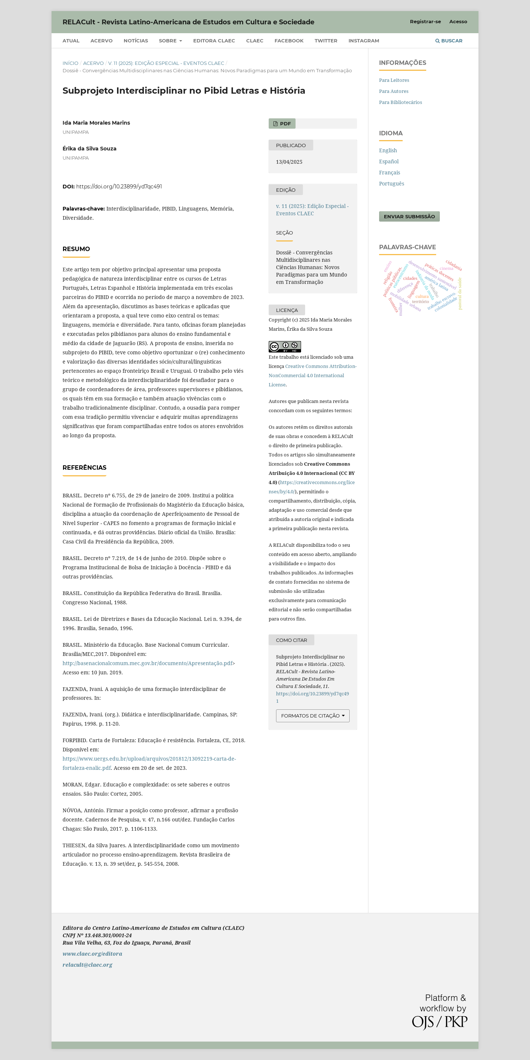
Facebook (289, 41)
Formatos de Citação (310, 716)
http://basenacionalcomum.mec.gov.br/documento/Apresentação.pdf (147, 663)
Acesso (458, 21)
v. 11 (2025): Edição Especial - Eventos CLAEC (166, 63)
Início (70, 63)
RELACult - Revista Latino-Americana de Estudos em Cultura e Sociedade (188, 22)
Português (391, 183)
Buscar (449, 41)
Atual (71, 41)
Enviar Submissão (409, 216)
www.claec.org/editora (92, 953)
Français (389, 172)
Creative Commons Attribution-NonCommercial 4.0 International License (313, 375)
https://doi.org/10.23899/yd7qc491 (119, 186)
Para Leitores (394, 80)
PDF (285, 123)
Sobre (168, 41)
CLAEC (255, 41)
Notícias (136, 41)
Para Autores (394, 91)
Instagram (364, 41)
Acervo (102, 41)
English (388, 150)
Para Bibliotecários (400, 102)
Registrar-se (425, 21)
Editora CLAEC (214, 41)
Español (389, 161)
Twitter (326, 41)
